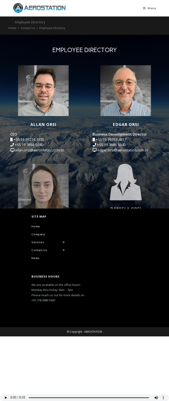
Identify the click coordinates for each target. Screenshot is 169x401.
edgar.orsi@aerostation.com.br (123, 150)
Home (35, 291)
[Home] (12, 28)
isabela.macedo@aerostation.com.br (45, 248)
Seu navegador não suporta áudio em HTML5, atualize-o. (84, 397)
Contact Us (47, 315)
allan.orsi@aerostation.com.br (39, 150)
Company (38, 299)
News (35, 323)
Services (47, 307)
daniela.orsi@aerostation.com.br (124, 234)
